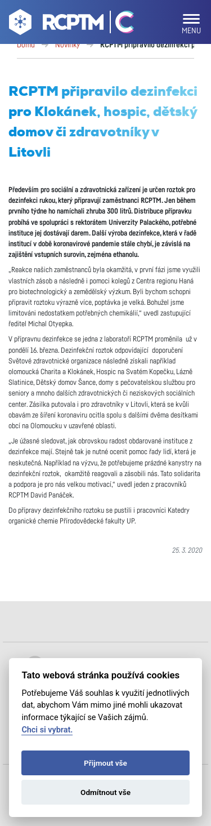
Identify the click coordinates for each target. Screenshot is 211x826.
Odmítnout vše (105, 792)
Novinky (67, 45)
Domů (26, 45)
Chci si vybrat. (47, 730)
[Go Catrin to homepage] (119, 24)
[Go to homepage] (55, 24)
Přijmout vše (105, 762)
